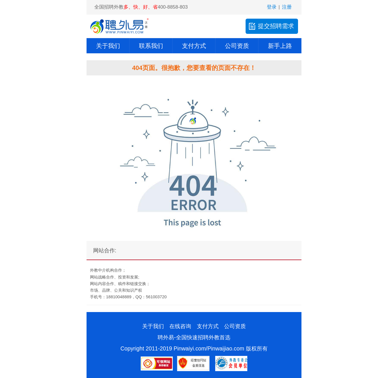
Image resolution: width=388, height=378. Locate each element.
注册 (287, 7)
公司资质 (237, 45)
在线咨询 (180, 326)
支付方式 (194, 45)
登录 (272, 7)
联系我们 (151, 45)
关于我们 (108, 45)
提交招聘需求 (271, 26)
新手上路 (280, 45)
